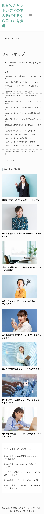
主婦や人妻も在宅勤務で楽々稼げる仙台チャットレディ (23, 126)
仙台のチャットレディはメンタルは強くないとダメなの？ (23, 108)
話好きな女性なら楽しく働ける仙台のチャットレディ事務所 (23, 102)
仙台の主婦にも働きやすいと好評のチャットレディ (22, 82)
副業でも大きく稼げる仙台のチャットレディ (20, 135)
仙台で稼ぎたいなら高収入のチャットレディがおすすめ (23, 77)
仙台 (6, 72)
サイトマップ (10, 160)
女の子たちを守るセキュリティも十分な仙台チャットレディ (23, 87)
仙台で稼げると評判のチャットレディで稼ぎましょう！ (22, 152)
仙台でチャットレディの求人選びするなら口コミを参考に (12, 15)
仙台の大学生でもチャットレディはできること (21, 131)
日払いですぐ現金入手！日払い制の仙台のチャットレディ (23, 120)
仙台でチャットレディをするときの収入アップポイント (23, 146)
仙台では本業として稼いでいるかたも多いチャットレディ (23, 96)
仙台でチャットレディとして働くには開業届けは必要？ (22, 114)
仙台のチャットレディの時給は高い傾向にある (21, 142)
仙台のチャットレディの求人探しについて (19, 138)
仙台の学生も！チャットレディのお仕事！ (19, 92)
